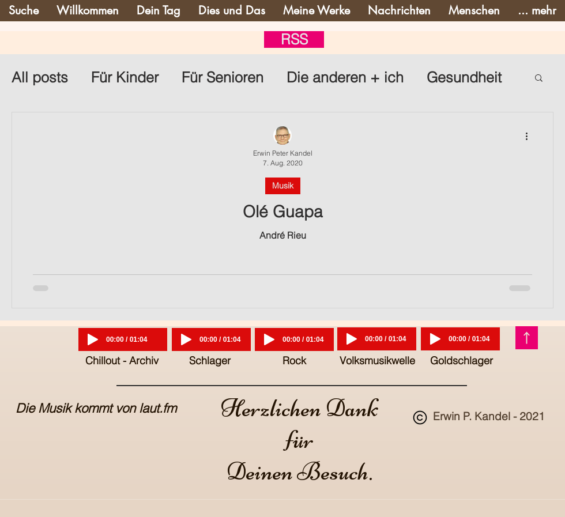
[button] (538, 79)
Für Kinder (125, 77)
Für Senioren (222, 77)
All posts (40, 77)
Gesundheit (464, 77)
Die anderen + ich (345, 77)
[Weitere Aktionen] (530, 136)
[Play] (93, 339)
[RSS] (294, 39)
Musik (282, 185)
